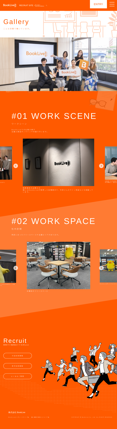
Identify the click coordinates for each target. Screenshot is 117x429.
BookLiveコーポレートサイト (18, 417)
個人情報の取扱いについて (40, 417)
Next (101, 166)
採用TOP (92, 39)
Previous (15, 166)
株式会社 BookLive (16, 412)
